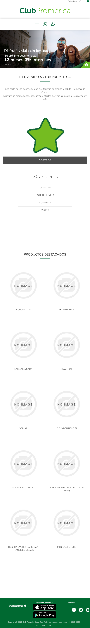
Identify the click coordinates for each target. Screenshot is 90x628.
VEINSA (23, 428)
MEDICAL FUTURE (66, 547)
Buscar (45, 24)
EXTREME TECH (67, 309)
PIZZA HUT (66, 368)
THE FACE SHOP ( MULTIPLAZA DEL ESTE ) (67, 489)
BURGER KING (23, 309)
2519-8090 (75, 622)
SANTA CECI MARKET (23, 487)
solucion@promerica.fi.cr (45, 625)
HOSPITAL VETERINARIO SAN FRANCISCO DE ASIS (23, 548)
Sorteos (45, 160)
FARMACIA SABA (23, 368)
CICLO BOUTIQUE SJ (66, 428)
